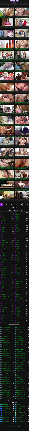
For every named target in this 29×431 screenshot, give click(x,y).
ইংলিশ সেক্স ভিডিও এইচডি (7, 398)
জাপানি (3, 255)
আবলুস (17, 307)
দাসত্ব (17, 300)
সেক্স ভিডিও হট (19, 410)
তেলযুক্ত (18, 287)
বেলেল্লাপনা (18, 319)
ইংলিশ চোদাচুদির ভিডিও (20, 385)
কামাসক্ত (17, 231)
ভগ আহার (18, 278)
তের (3, 225)
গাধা (3, 216)
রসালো (17, 296)
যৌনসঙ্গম (3, 315)
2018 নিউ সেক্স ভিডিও (6, 329)
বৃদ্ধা (2, 313)
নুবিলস (17, 309)
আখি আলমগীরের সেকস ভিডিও (7, 359)
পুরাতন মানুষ (4, 291)
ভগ (2, 214)
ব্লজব (3, 212)
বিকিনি (3, 305)
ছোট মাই (3, 220)
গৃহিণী (17, 285)
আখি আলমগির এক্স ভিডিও (7, 355)
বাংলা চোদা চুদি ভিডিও (20, 415)
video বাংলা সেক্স (19, 338)
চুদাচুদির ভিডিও (19, 414)
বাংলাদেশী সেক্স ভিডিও (20, 412)
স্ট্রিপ (17, 233)
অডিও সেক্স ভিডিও (20, 340)
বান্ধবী (17, 250)
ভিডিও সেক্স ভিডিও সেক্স (6, 421)
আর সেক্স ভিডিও (19, 372)
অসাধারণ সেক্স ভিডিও (6, 351)
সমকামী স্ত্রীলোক (5, 242)
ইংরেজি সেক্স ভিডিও (6, 383)
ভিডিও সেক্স (14, 1)
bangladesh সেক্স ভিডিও (7, 333)
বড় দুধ (3, 222)
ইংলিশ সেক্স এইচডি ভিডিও (21, 394)
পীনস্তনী (17, 216)
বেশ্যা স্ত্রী (3, 278)
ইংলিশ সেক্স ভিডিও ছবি (13, 400)
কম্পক (17, 283)
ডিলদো (17, 265)
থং (16, 276)
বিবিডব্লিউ (18, 313)
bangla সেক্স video (5, 331)
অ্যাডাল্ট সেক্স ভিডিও (6, 353)
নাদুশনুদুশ (3, 300)
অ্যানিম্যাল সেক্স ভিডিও (20, 353)
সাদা (17, 220)
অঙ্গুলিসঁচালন (19, 238)
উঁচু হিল (3, 287)
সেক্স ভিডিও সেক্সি (5, 417)
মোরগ (17, 272)
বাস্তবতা (17, 279)
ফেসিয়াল (18, 246)
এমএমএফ (4, 274)
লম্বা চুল (3, 279)
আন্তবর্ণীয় (3, 266)
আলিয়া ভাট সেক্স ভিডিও (21, 375)
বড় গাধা (17, 322)
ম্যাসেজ (3, 320)
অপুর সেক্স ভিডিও (5, 346)
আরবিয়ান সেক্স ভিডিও (6, 375)
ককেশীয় (3, 263)
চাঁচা (17, 222)
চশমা (3, 276)
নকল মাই (3, 304)
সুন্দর (3, 229)
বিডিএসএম (18, 291)
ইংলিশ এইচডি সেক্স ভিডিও (21, 383)
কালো (3, 265)
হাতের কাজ (4, 270)
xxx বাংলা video (5, 406)
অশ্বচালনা (3, 218)
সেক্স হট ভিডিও (5, 404)
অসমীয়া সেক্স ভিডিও (20, 349)
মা (16, 270)
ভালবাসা (18, 302)
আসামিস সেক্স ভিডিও (20, 381)
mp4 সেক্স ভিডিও (19, 333)
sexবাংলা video (19, 336)
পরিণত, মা (18, 315)
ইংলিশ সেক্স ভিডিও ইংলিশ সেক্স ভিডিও (21, 396)
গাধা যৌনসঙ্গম (19, 263)
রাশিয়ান (17, 294)
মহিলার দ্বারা (18, 229)
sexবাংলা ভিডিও (5, 338)
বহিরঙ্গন (3, 253)
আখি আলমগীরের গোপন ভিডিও (21, 357)
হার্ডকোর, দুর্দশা (19, 304)
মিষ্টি (17, 242)
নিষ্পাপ (3, 227)
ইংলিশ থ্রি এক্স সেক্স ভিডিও (7, 387)
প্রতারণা (17, 305)
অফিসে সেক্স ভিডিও (5, 347)
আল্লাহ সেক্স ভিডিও (20, 377)
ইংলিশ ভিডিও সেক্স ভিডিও (7, 392)
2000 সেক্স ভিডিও (19, 327)
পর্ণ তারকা (18, 253)
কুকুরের (17, 218)
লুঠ (16, 227)
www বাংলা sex (5, 340)
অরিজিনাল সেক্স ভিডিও (20, 347)
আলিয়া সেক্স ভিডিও (6, 377)
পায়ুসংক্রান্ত (18, 244)
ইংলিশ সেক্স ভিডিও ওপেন (21, 398)
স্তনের (3, 292)
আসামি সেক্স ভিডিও (5, 381)
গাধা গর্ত (3, 298)
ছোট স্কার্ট (3, 302)
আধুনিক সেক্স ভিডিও (20, 362)
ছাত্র (2, 281)
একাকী (17, 252)
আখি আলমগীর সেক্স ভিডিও (7, 357)
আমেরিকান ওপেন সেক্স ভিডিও (21, 368)
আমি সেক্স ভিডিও (19, 366)
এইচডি (17, 225)
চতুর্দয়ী (17, 320)
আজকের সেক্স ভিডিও (6, 360)
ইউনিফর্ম (3, 322)
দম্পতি (17, 261)
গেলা (3, 285)
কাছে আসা (18, 266)
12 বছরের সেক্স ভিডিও (6, 327)
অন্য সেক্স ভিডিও (5, 344)
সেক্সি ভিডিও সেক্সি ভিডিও (7, 412)
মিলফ (3, 231)
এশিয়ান (17, 240)
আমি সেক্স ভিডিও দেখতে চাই (7, 368)
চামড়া (3, 244)
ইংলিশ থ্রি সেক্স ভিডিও (20, 387)
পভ (2, 257)
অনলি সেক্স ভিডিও (19, 342)
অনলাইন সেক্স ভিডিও (6, 342)
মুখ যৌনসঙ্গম (4, 307)
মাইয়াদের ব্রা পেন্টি (19, 317)
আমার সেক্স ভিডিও (5, 366)
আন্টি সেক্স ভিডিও (5, 364)
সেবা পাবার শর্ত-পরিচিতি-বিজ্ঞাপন (14, 426)
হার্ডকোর (17, 214)
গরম (3, 238)
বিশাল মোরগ (4, 259)
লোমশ (3, 250)
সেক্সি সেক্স (18, 404)
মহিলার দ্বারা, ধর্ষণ (5, 296)
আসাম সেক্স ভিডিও (20, 379)
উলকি (3, 261)
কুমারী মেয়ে (18, 224)
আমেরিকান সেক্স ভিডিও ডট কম (21, 370)
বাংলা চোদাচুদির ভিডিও (20, 421)
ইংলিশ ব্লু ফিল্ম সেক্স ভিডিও (7, 390)
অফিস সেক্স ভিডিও (19, 346)
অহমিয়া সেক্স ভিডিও (20, 351)
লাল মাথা (18, 257)
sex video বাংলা (19, 334)
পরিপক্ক (17, 289)
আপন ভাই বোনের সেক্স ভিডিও (21, 364)
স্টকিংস (17, 237)
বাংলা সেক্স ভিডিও (5, 414)
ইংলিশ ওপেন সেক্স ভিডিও (7, 385)
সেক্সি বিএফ (18, 408)
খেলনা (3, 237)
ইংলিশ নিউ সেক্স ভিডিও (6, 388)
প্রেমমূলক (3, 317)
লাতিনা (3, 294)
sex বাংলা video (5, 336)
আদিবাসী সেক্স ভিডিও (6, 362)
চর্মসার (17, 259)
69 (16, 292)
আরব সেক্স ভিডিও (5, 374)
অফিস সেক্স (18, 311)
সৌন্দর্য (3, 235)
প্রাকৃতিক (3, 246)
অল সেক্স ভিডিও (5, 349)
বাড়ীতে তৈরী (18, 268)
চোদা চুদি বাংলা (19, 417)
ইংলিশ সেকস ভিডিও (6, 394)
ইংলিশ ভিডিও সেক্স (19, 390)
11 (27, 204)
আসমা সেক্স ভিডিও (5, 379)
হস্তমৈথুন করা (18, 235)
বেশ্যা (17, 255)
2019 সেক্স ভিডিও (19, 329)
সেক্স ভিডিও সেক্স (5, 419)
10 (24, 204)
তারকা (3, 283)
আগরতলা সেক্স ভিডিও (20, 359)
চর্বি (2, 319)
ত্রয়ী (2, 233)
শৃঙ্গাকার (3, 248)
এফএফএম (4, 268)
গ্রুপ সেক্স (18, 274)
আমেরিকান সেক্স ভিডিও (6, 370)
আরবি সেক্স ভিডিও (20, 374)
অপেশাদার (4, 252)
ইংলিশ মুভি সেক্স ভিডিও (20, 392)
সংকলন (3, 240)
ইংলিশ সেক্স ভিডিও (5, 396)
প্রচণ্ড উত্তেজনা (19, 298)
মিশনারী (3, 224)
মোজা (3, 309)
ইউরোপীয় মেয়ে (19, 212)
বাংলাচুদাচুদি (4, 410)
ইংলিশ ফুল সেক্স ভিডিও (20, 388)
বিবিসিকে (3, 272)
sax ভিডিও (4, 334)
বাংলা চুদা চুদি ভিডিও (6, 408)
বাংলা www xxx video (20, 406)
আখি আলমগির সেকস (20, 355)
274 (13, 207)
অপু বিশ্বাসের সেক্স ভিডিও (21, 344)
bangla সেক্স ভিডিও (20, 331)
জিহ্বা (3, 311)
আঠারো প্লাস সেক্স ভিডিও (21, 360)
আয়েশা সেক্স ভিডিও (6, 372)
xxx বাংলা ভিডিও (19, 419)
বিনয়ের (17, 248)
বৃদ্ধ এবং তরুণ (19, 281)
